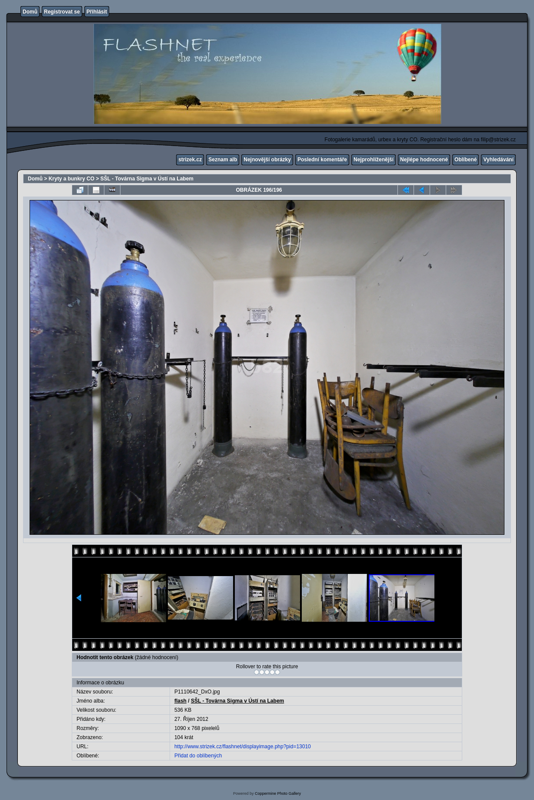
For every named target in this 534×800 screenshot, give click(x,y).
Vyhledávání (498, 160)
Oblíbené (465, 160)
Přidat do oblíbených (198, 756)
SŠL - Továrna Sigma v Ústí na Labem (147, 179)
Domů (30, 12)
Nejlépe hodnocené (424, 160)
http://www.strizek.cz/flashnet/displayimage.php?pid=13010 (242, 746)
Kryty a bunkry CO (71, 179)
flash (180, 701)
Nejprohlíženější (374, 160)
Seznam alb (222, 160)
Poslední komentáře (322, 160)
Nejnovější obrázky (267, 160)
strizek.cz (190, 160)
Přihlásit (97, 12)
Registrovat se (62, 12)
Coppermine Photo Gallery (278, 793)
